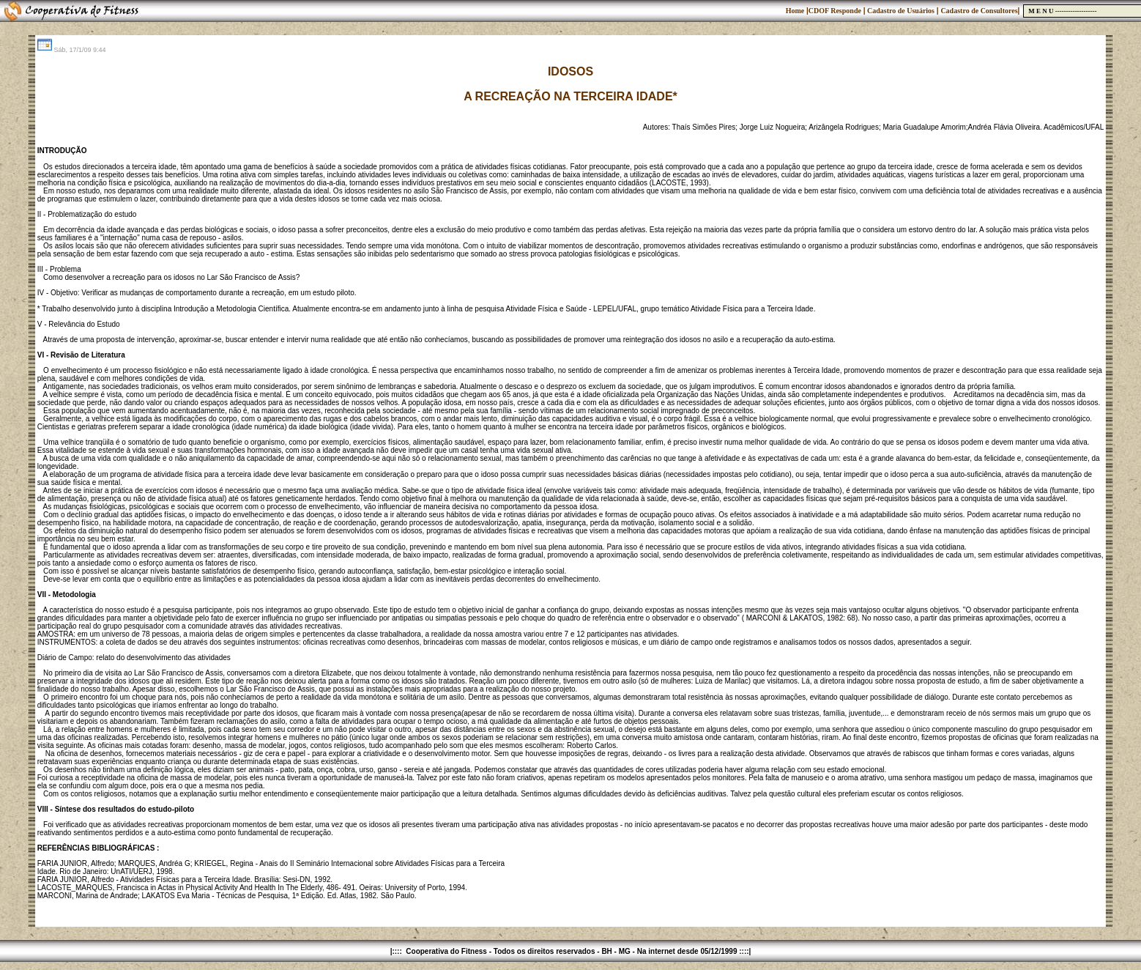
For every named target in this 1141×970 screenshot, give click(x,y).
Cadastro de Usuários (899, 11)
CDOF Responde (835, 11)
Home (795, 11)
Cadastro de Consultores (978, 11)
